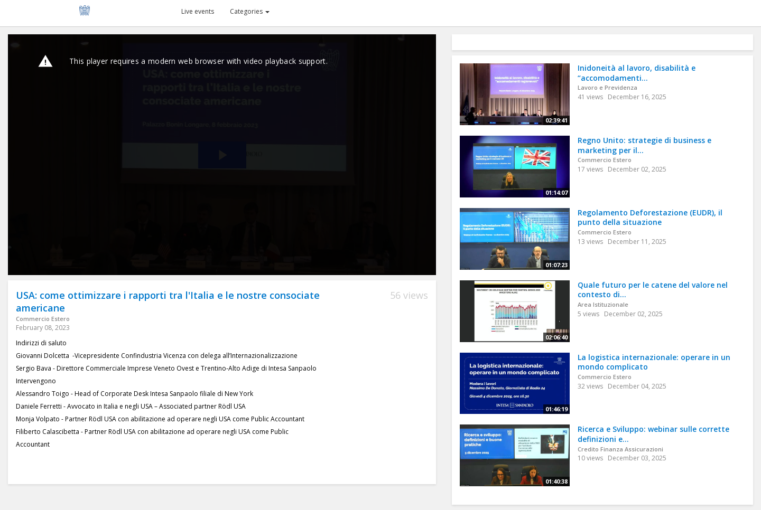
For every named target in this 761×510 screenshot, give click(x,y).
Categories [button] (250, 11)
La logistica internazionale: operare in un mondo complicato (654, 362)
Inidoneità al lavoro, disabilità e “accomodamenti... (636, 73)
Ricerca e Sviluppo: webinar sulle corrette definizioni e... (653, 434)
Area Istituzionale (603, 304)
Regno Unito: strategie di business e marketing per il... (644, 145)
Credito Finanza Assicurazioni (620, 449)
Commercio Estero (43, 319)
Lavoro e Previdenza (607, 87)
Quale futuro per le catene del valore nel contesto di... (653, 290)
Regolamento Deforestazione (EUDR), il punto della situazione (650, 217)
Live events (197, 11)
